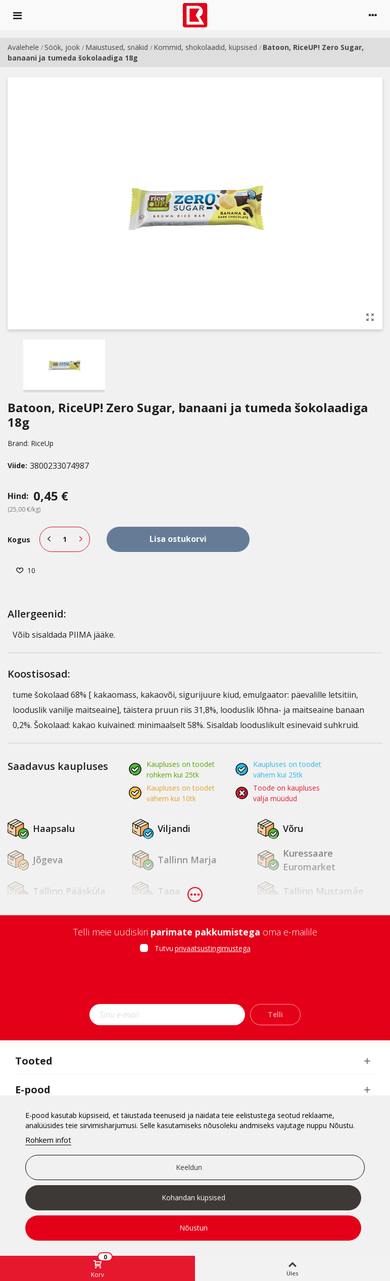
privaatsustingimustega (213, 948)
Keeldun (189, 1167)
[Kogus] (64, 539)
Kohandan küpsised (193, 1197)
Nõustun (193, 1228)
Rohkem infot (48, 1140)
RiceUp (42, 443)
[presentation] (195, 981)
